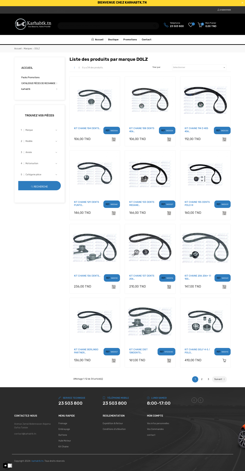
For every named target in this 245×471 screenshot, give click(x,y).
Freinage (63, 423)
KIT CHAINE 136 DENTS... (87, 275)
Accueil (27, 68)
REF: (108, 130)
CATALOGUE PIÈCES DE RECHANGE (38, 83)
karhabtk (25, 89)
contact (151, 435)
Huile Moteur (65, 440)
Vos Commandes (155, 429)
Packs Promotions (30, 77)
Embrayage (64, 429)
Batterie (63, 435)
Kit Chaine (64, 446)
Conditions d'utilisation (114, 429)
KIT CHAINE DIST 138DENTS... (138, 351)
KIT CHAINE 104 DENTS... (87, 128)
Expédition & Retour (113, 423)
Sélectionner (199, 67)
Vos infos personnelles (158, 423)
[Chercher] (108, 24)
